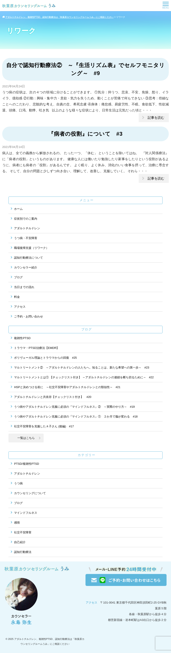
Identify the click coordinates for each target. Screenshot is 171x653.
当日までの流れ (24, 287)
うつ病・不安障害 (25, 238)
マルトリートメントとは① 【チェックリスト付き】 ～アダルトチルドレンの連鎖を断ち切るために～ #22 (84, 377)
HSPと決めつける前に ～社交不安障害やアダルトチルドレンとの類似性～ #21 (67, 387)
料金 (17, 297)
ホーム (18, 209)
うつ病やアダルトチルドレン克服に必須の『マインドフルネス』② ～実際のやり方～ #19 (74, 406)
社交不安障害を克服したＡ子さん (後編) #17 (44, 426)
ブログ (18, 277)
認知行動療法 (22, 552)
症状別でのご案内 (25, 218)
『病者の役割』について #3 (85, 134)
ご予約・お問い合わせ (28, 316)
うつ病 (18, 483)
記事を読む (156, 117)
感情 (17, 522)
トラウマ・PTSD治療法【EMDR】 (36, 348)
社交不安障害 (22, 532)
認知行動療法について (28, 257)
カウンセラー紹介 (25, 267)
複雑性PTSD (22, 338)
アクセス (20, 306)
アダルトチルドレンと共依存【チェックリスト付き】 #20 (52, 397)
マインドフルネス (25, 512)
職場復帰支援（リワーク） (31, 248)
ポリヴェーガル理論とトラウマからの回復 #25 (45, 357)
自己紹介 (20, 542)
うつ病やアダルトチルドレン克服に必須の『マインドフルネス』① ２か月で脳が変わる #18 (76, 416)
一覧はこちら (26, 438)
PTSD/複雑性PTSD (26, 463)
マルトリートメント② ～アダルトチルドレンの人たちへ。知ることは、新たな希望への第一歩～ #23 (81, 367)
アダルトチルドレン (27, 228)
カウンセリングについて (30, 493)
